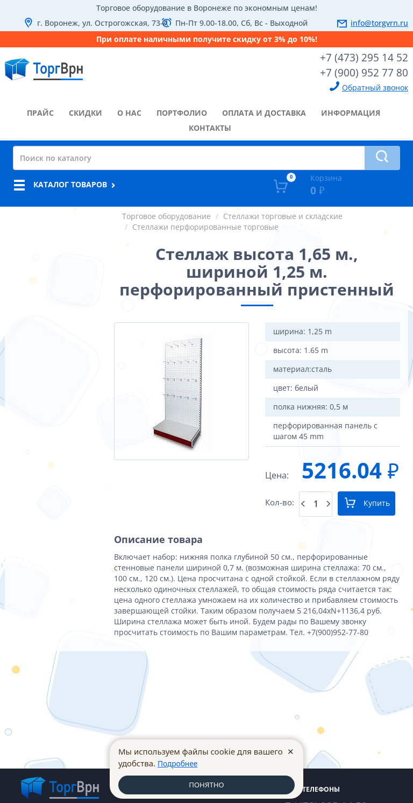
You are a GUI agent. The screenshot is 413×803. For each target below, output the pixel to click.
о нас (129, 110)
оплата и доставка (264, 110)
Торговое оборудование (166, 214)
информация (350, 110)
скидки (85, 110)
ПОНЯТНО (206, 784)
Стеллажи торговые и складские (283, 214)
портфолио (181, 110)
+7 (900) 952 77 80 (367, 70)
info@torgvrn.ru (379, 23)
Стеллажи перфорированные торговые (205, 225)
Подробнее (180, 761)
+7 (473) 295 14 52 (367, 56)
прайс (40, 110)
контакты (210, 126)
